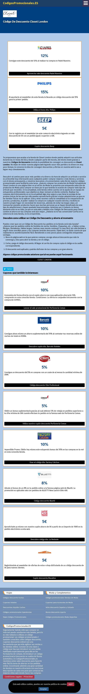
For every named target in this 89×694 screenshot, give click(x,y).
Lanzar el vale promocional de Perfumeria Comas (44, 308)
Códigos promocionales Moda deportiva (61, 617)
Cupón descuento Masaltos (44, 578)
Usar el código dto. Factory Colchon (44, 462)
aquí (70, 684)
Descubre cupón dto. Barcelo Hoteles (44, 346)
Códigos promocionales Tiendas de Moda (62, 598)
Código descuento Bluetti (44, 501)
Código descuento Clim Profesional (44, 385)
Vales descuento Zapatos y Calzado (60, 607)
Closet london (44, 260)
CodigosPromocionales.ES (20, 3)
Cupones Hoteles (10, 603)
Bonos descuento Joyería (56, 612)
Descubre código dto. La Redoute (44, 539)
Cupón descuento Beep (44, 146)
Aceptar (43, 689)
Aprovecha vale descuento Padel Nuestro (44, 73)
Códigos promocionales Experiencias (17, 612)
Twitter (8, 269)
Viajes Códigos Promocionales (14, 617)
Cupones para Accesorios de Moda (59, 603)
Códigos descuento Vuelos (13, 598)
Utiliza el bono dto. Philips (44, 110)
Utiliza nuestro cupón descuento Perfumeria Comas (44, 424)
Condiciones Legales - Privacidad (19, 677)
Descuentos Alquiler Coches (14, 607)
